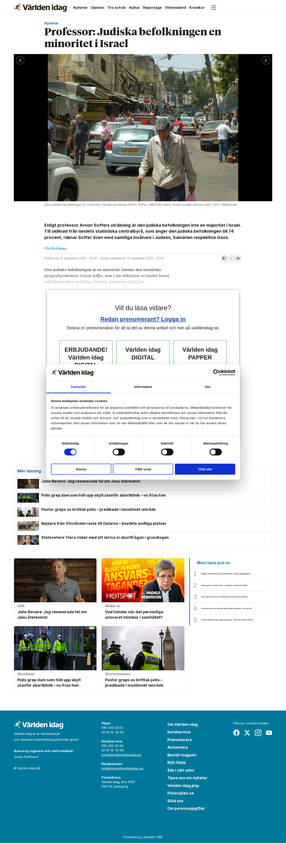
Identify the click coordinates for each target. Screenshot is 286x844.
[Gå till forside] (40, 7)
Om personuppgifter (186, 809)
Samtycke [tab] (78, 387)
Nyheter (80, 7)
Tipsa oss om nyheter (187, 779)
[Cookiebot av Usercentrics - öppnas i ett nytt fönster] (216, 372)
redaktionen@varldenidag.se (122, 769)
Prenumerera (179, 741)
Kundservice (179, 733)
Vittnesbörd (175, 7)
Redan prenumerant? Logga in (143, 319)
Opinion (97, 7)
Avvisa (81, 469)
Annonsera (177, 748)
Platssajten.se (180, 794)
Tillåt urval (143, 469)
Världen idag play (183, 786)
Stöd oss (175, 802)
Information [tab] (143, 387)
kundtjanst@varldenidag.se (121, 756)
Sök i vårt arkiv (180, 771)
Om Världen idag (182, 725)
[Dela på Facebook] (224, 258)
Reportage (152, 7)
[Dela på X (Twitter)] (231, 258)
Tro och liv (116, 7)
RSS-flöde (176, 763)
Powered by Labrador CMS (143, 837)
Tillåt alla (205, 469)
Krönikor (197, 7)
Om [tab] (207, 387)
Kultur (134, 7)
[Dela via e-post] (238, 258)
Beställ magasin (182, 756)
